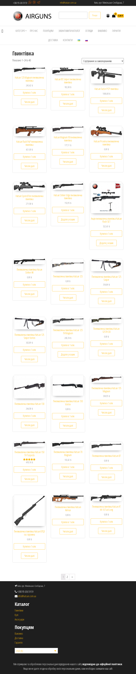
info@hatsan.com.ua (68, 2)
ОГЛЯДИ (89, 31)
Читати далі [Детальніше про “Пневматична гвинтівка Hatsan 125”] (68, 297)
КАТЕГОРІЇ (20, 31)
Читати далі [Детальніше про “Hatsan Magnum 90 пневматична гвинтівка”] (68, 161)
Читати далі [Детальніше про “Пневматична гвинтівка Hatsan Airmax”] (68, 531)
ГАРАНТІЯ (116, 31)
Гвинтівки (19, 610)
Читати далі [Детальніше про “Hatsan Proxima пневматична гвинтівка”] (106, 165)
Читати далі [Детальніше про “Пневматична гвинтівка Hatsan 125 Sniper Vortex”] (29, 359)
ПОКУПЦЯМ (48, 31)
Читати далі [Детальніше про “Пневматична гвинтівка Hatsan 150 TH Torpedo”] (29, 479)
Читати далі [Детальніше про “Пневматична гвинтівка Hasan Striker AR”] (29, 294)
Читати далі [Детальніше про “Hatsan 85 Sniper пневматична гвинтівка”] (68, 103)
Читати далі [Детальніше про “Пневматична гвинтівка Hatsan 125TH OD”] (106, 353)
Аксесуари (19, 619)
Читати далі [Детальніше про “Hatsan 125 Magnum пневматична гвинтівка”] (29, 102)
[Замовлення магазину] (103, 61)
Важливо (19, 633)
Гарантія (18, 642)
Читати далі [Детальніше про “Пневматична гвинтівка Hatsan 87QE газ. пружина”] (29, 556)
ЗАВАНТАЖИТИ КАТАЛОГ (69, 31)
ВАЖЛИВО (102, 31)
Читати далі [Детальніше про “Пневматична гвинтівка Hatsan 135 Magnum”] (106, 412)
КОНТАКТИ (68, 40)
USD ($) (19, 651)
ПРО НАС (34, 31)
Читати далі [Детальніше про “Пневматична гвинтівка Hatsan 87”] (106, 477)
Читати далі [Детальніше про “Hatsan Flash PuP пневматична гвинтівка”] (29, 166)
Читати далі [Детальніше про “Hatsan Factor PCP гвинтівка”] (106, 110)
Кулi (16, 615)
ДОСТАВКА (53, 40)
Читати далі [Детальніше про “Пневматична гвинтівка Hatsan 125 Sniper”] (106, 301)
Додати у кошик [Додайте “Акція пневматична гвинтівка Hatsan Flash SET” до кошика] (106, 243)
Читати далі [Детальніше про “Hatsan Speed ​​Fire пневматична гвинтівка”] (29, 220)
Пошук (94, 15)
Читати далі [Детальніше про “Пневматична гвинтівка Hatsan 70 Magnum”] (68, 476)
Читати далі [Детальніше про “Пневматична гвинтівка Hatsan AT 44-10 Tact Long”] (106, 531)
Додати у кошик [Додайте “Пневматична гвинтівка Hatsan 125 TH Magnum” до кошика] (68, 354)
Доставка (19, 638)
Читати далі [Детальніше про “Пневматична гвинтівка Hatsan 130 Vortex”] (68, 425)
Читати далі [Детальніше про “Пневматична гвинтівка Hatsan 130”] (29, 425)
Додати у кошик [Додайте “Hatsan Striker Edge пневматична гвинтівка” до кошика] (68, 219)
